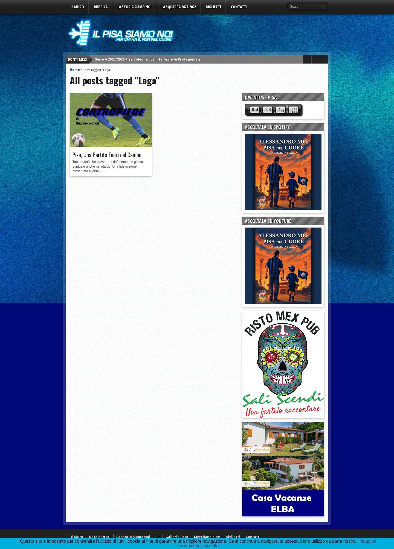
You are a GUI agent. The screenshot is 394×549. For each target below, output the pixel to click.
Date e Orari (100, 536)
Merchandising (207, 536)
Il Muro (77, 6)
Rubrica (101, 6)
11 (158, 536)
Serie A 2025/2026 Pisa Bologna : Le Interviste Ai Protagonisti (147, 59)
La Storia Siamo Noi (134, 6)
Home (75, 69)
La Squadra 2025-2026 (178, 6)
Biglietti (213, 6)
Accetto (211, 545)
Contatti (239, 6)
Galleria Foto (177, 536)
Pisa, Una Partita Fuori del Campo (107, 155)
